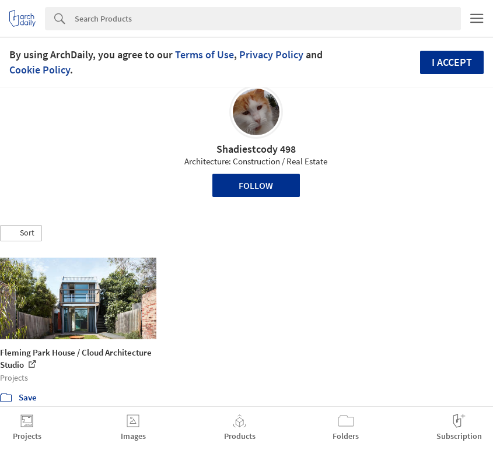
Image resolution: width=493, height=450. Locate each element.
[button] (21, 233)
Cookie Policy (39, 69)
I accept (452, 62)
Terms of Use (204, 54)
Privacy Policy (271, 54)
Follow (256, 185)
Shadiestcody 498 (256, 149)
